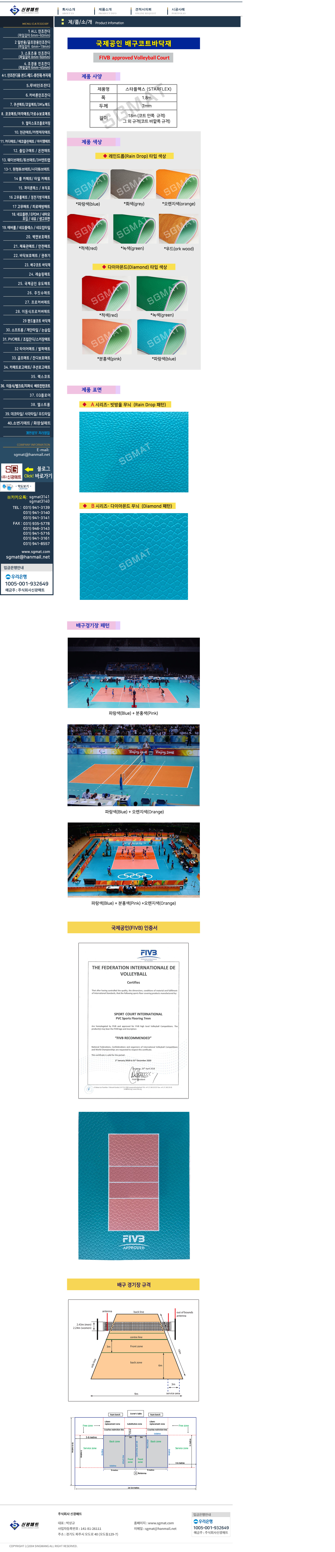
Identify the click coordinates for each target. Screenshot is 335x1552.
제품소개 (115, 11)
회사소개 (78, 11)
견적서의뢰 (151, 11)
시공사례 (188, 11)
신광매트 (25, 10)
